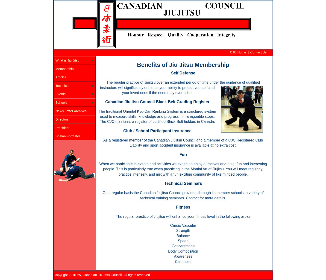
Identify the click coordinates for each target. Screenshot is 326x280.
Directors (62, 119)
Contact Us (258, 52)
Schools (61, 102)
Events (61, 94)
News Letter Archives (71, 111)
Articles (61, 77)
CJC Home (238, 52)
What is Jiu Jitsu (67, 60)
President (63, 128)
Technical (62, 86)
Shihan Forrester (68, 136)
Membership (65, 69)
